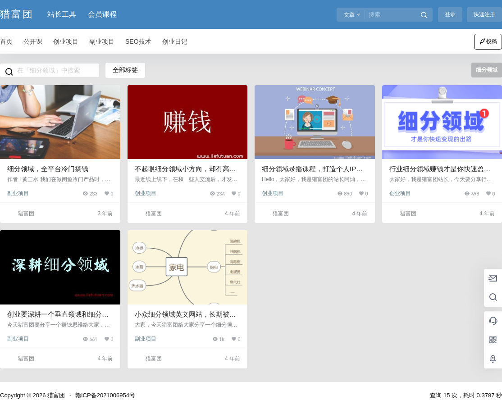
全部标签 (125, 69)
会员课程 (102, 14)
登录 (450, 14)
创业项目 (145, 193)
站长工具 (61, 14)
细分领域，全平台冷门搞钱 (47, 169)
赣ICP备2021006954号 (105, 395)
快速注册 (484, 14)
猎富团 (55, 395)
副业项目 (18, 193)
